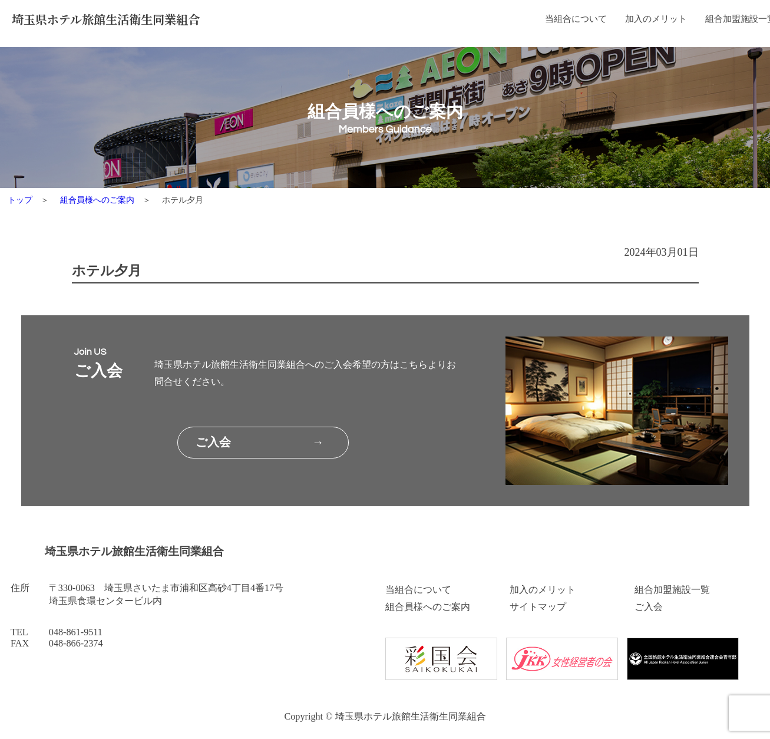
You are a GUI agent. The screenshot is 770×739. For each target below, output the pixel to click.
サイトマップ (538, 607)
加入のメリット (445, 21)
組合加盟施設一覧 (536, 21)
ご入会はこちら (732, 21)
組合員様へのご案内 (636, 21)
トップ (20, 199)
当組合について (359, 21)
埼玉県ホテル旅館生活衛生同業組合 (116, 21)
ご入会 (648, 607)
